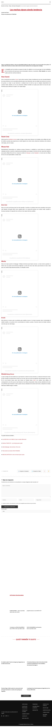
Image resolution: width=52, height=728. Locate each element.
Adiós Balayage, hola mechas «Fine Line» (11, 447)
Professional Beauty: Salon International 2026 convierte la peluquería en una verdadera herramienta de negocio (38, 665)
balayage (28, 152)
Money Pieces (11, 374)
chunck (16, 79)
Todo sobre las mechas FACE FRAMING (12, 450)
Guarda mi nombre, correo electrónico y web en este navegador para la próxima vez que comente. (19, 503)
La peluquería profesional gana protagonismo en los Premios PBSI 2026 (38, 690)
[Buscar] (50, 2)
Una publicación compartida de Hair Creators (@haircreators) (19, 314)
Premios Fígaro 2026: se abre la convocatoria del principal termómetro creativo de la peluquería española (12, 691)
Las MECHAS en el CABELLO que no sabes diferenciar (15, 439)
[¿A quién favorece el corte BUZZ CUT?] (34, 604)
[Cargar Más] (26, 697)
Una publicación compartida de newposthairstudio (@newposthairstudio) (19, 370)
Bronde (3, 317)
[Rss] (6, 718)
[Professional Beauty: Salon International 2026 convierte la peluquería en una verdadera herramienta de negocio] (39, 653)
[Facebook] (1, 718)
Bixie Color (4, 205)
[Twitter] (3, 718)
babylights (36, 152)
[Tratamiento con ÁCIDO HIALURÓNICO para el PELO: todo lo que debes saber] (17, 620)
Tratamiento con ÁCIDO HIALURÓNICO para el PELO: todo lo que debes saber (17, 629)
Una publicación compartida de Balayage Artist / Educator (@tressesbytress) (19, 432)
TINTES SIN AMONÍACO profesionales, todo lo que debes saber (33, 629)
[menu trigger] (3, 2)
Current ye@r (4, 509)
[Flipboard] (8, 718)
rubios (34, 380)
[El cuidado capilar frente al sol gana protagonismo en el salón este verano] (13, 653)
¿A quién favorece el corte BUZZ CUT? (33, 611)
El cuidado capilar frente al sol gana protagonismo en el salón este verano (13, 664)
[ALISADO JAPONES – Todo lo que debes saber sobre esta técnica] (17, 604)
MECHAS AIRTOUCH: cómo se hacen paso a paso (14, 454)
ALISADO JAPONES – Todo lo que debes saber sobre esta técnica (16, 611)
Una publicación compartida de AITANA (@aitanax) (19, 258)
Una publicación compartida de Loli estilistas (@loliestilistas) (20, 133)
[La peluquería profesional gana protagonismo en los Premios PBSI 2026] (39, 679)
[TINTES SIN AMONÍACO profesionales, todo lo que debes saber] (34, 620)
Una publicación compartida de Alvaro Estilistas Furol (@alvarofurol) (19, 201)
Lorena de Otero (5, 12)
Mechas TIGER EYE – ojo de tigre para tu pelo (13, 443)
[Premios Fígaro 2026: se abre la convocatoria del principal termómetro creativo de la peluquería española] (13, 679)
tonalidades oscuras (12, 139)
